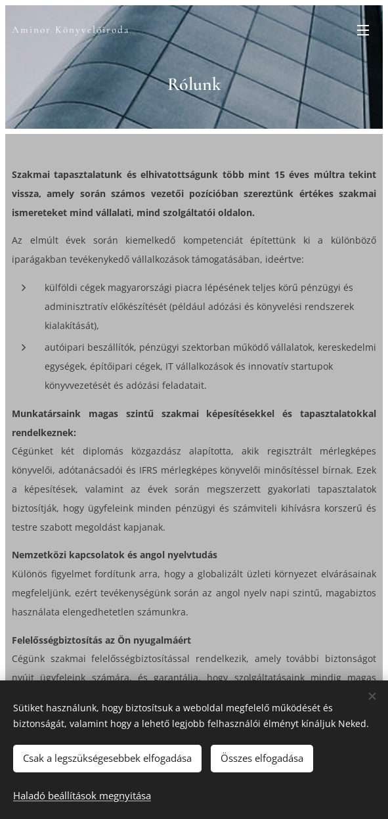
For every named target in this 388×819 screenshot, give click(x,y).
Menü (363, 30)
